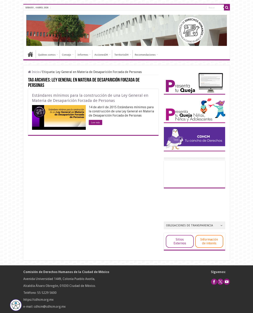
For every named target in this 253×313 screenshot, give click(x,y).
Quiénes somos (47, 54)
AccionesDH (101, 54)
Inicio (30, 54)
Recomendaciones (145, 54)
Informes (82, 54)
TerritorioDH (121, 54)
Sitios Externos (180, 241)
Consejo (66, 54)
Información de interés (209, 241)
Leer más (95, 122)
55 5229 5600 (47, 293)
